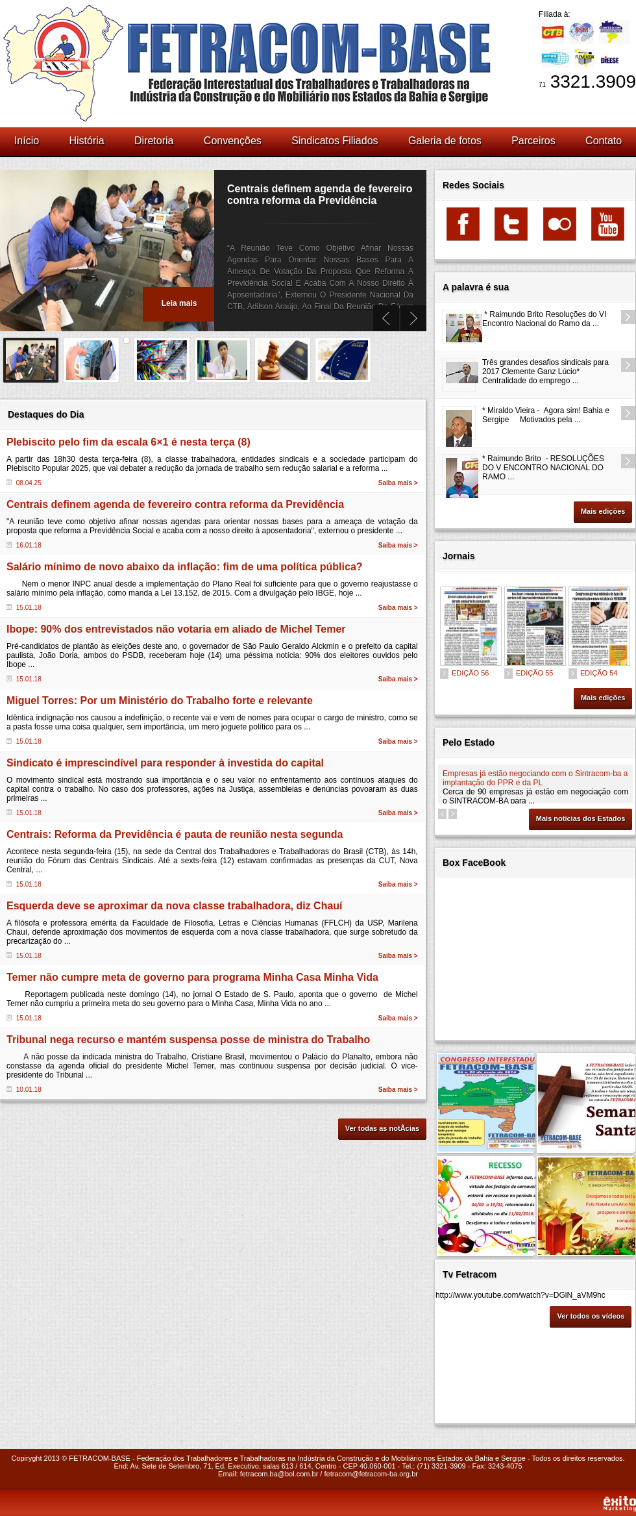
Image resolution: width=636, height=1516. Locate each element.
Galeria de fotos (445, 140)
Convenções (233, 140)
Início (26, 140)
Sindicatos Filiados (334, 140)
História (86, 140)
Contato (603, 140)
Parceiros (533, 140)
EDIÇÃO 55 (534, 673)
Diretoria (153, 140)
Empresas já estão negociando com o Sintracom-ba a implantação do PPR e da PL (535, 778)
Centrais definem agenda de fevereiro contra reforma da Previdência (319, 194)
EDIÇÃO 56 (470, 673)
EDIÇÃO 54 (598, 673)
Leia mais (179, 303)
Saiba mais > (398, 482)
